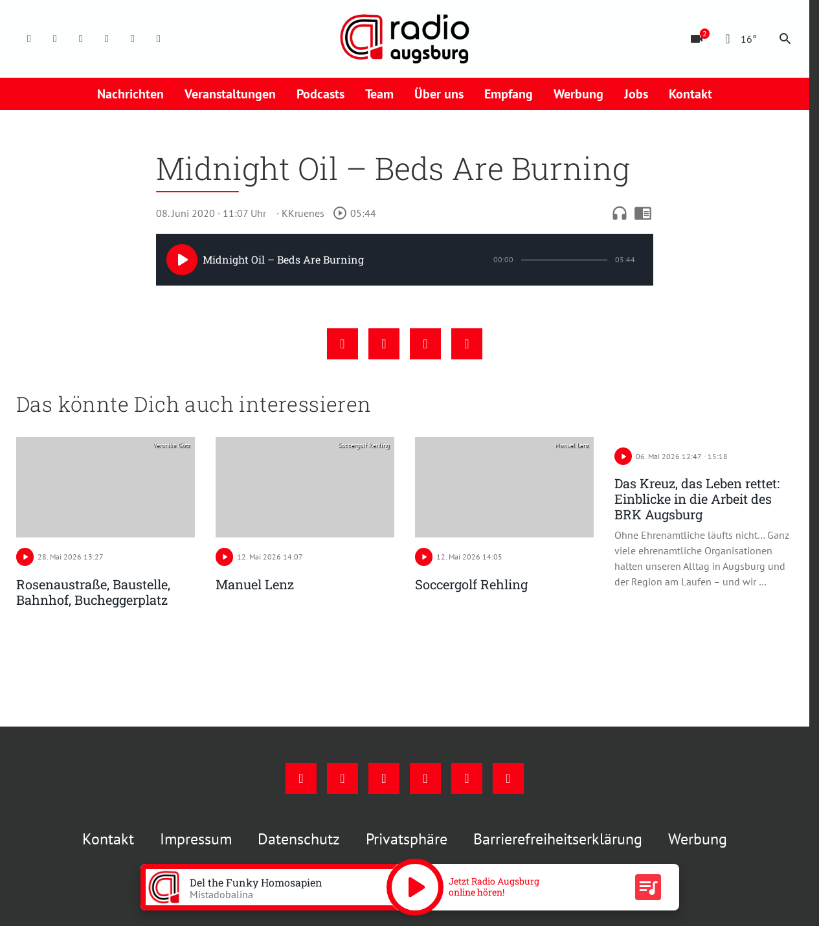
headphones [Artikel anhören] (620, 213)
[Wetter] (738, 39)
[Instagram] (55, 39)
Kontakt (690, 93)
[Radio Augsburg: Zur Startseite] (404, 39)
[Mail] (107, 39)
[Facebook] (29, 39)
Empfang (508, 93)
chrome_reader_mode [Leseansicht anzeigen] (643, 213)
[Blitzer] (696, 39)
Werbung (578, 93)
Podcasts (320, 93)
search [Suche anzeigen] (785, 39)
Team (379, 93)
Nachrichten (130, 93)
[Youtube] (81, 39)
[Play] (181, 259)
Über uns (439, 93)
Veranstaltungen (230, 93)
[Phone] (133, 39)
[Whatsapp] (159, 39)
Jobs (636, 93)
